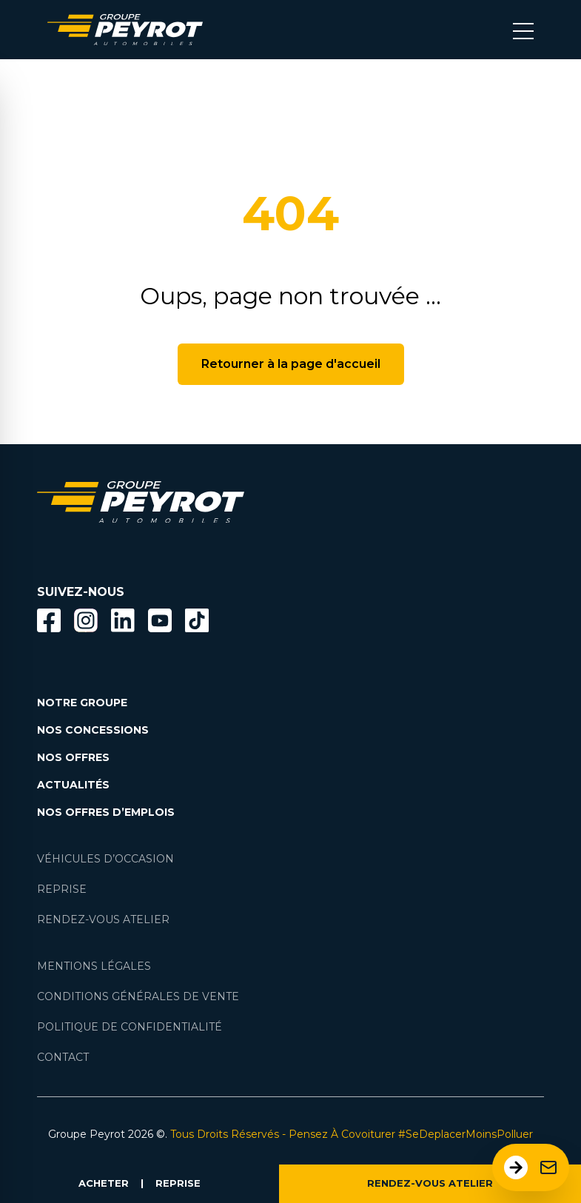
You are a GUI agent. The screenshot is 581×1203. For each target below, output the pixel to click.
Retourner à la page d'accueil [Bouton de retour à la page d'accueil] (290, 364)
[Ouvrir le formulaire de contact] (530, 1167)
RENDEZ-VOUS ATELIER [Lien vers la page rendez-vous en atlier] (103, 919)
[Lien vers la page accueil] (125, 29)
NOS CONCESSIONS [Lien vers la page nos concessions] (93, 730)
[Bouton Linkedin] (123, 620)
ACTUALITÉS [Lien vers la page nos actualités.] (73, 784)
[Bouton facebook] (49, 620)
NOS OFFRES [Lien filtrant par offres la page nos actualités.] (73, 757)
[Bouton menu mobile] (523, 29)
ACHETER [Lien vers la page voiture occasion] (103, 1183)
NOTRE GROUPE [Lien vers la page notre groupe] (82, 702)
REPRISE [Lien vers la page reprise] (62, 889)
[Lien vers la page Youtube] (160, 623)
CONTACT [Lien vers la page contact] (63, 1057)
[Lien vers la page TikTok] (197, 623)
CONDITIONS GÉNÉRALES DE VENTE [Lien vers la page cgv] (138, 996)
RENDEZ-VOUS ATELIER (430, 1183)
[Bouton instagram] (86, 620)
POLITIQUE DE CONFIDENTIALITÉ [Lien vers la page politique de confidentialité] (129, 1026)
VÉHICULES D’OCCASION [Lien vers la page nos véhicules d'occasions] (105, 858)
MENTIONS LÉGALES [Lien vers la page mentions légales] (94, 966)
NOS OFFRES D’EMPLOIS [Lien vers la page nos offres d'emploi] (106, 812)
